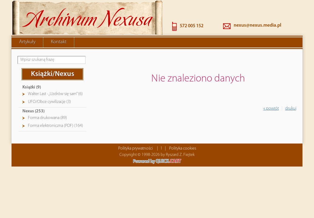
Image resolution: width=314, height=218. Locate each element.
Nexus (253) (33, 111)
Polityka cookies (182, 148)
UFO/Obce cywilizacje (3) (49, 102)
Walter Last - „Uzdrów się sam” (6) (55, 94)
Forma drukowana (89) (47, 118)
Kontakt (58, 42)
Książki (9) (31, 87)
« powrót (271, 108)
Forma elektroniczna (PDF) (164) (55, 126)
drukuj (290, 108)
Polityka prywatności (135, 148)
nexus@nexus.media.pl (257, 25)
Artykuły (27, 42)
